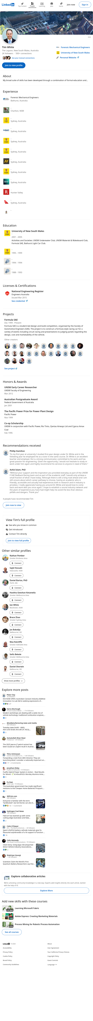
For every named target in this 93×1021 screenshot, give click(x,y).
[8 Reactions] (4, 718)
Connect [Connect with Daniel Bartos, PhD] (16, 588)
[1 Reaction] (4, 791)
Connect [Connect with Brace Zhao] (16, 625)
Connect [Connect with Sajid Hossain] (16, 575)
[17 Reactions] (6, 763)
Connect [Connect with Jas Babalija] (16, 637)
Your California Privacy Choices (58, 952)
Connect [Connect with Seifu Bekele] (16, 662)
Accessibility (7, 948)
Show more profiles (13, 681)
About (49, 944)
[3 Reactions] (5, 849)
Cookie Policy (7, 956)
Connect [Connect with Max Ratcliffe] (16, 649)
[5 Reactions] (4, 732)
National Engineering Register (28, 291)
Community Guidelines (11, 964)
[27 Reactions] (7, 703)
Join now (71, 4)
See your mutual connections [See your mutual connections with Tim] (23, 58)
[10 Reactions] (7, 805)
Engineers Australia (20, 294)
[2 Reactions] (4, 820)
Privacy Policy (7, 952)
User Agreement (53, 948)
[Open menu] (89, 37)
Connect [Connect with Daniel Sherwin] (16, 674)
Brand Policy (7, 960)
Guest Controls (52, 960)
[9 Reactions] (4, 777)
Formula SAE (11, 319)
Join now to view (13, 505)
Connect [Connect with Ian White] (16, 612)
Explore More (46, 890)
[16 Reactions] (5, 835)
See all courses (12, 932)
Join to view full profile (18, 540)
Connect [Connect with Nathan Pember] (16, 563)
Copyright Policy (53, 956)
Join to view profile (14, 65)
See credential (20, 301)
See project (10, 368)
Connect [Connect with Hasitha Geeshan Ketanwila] (16, 600)
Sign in (85, 4)
